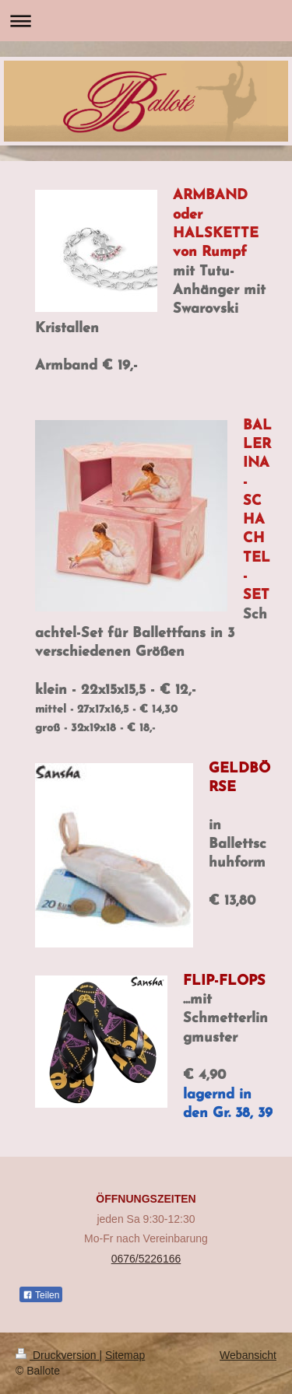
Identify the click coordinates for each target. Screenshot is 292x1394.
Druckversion (57, 1355)
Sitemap (125, 1355)
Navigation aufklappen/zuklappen (146, 20)
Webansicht (248, 1355)
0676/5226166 (146, 1258)
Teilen (41, 1295)
